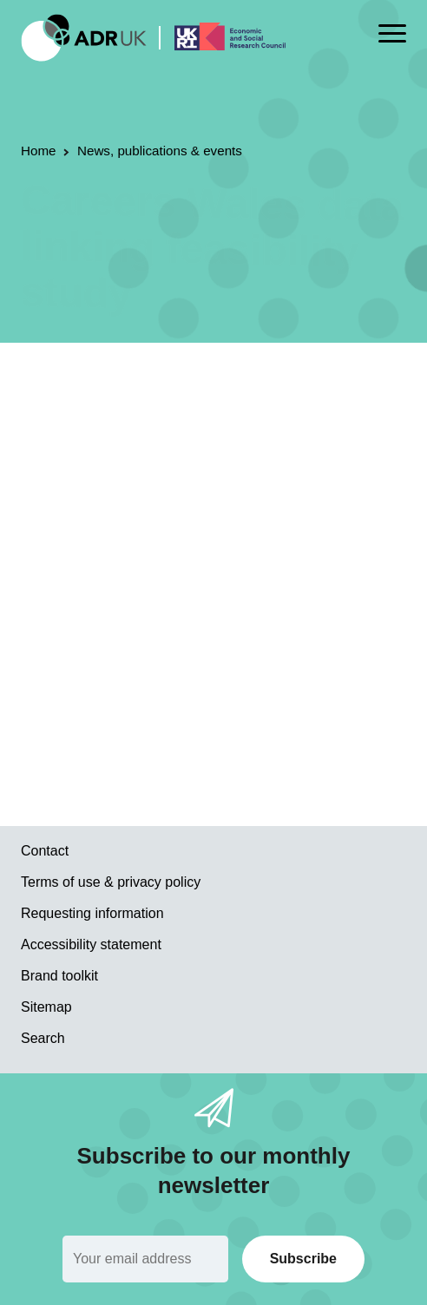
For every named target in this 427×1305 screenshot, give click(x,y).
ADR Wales (193, 410)
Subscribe (303, 1258)
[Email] (145, 1259)
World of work (154, 434)
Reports (126, 410)
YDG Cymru (274, 410)
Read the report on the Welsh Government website (188, 728)
